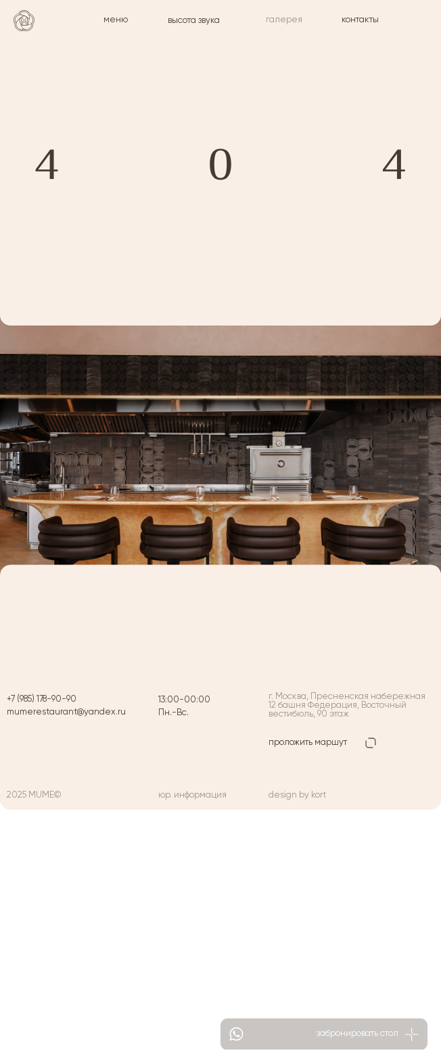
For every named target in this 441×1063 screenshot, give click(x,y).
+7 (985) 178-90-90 (41, 699)
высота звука (194, 20)
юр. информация (192, 795)
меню (115, 20)
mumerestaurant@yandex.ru (66, 712)
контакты (360, 20)
